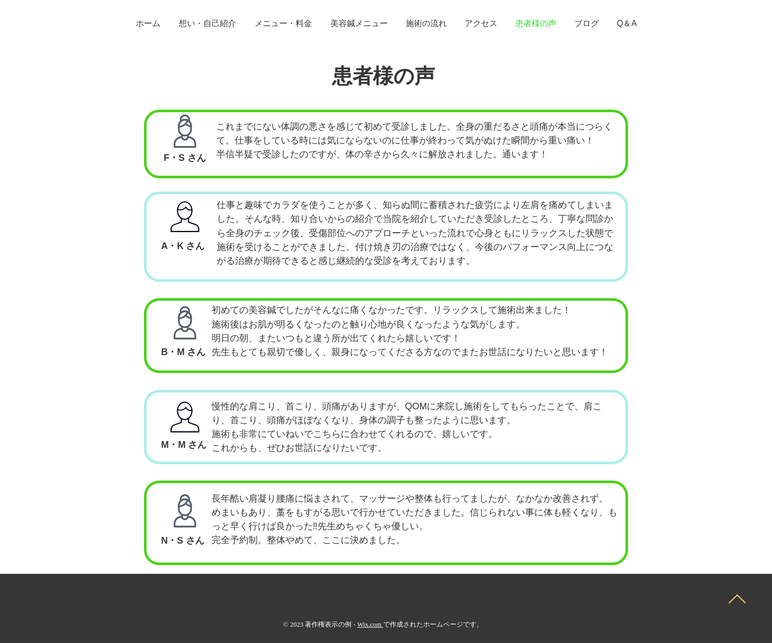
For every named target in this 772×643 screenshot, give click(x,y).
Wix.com (370, 624)
